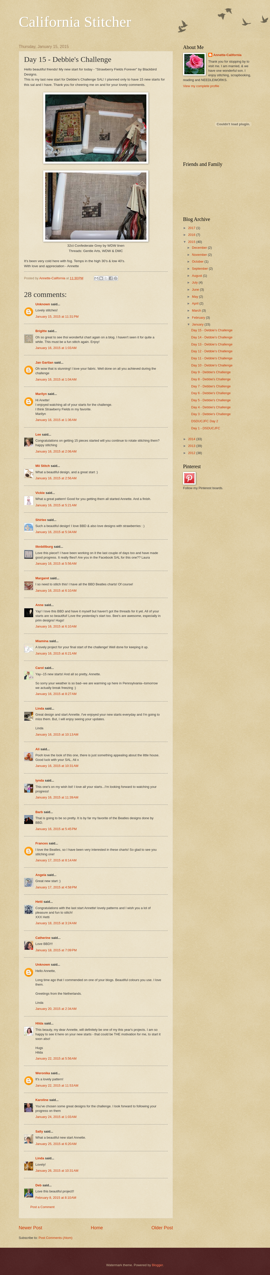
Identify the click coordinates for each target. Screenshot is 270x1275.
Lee (38, 434)
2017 (192, 228)
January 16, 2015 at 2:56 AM (56, 478)
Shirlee (40, 520)
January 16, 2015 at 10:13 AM (56, 734)
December (200, 247)
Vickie (40, 493)
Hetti (39, 902)
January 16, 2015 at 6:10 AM (56, 590)
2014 (192, 439)
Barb (39, 812)
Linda (39, 708)
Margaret (42, 578)
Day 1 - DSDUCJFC (205, 428)
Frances (41, 843)
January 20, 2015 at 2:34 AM (56, 1009)
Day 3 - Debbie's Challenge (211, 414)
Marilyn (41, 394)
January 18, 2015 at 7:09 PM (56, 950)
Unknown (42, 304)
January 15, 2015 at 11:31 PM (57, 316)
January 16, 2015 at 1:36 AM (56, 420)
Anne (39, 605)
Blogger (157, 1265)
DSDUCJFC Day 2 (204, 421)
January (198, 324)
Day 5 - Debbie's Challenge (211, 400)
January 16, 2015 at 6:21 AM (56, 653)
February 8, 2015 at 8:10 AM (55, 1197)
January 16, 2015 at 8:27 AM (56, 694)
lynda (39, 780)
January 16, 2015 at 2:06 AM (56, 451)
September (200, 268)
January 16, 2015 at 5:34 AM (56, 532)
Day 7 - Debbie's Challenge (211, 386)
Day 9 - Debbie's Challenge (211, 372)
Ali (37, 749)
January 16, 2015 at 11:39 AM (56, 797)
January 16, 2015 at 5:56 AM (56, 563)
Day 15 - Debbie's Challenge (212, 330)
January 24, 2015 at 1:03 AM (56, 1117)
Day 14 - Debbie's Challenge (212, 337)
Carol (39, 668)
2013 (192, 446)
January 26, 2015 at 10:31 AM (56, 1170)
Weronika (42, 1073)
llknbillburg (44, 546)
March (197, 310)
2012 (192, 453)
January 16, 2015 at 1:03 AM (56, 348)
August (197, 276)
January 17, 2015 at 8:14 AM (56, 860)
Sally (39, 1131)
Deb (38, 1185)
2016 (192, 235)
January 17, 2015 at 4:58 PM (56, 887)
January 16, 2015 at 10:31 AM (56, 766)
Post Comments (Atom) (56, 1238)
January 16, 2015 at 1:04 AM (56, 379)
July (195, 282)
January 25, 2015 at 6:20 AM (56, 1144)
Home (97, 1227)
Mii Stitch (42, 466)
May (195, 296)
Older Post (162, 1227)
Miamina (42, 641)
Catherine (42, 938)
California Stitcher (75, 21)
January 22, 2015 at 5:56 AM (56, 1058)
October (198, 261)
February (199, 317)
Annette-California (227, 55)
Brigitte (41, 331)
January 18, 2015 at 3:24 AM (56, 923)
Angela (40, 875)
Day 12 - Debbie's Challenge (212, 351)
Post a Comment (42, 1207)
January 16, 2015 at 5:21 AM (56, 505)
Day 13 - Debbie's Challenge (212, 344)
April (195, 303)
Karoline (42, 1100)
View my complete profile (201, 86)
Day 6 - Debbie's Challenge (211, 393)
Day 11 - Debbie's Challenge (212, 358)
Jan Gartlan (44, 362)
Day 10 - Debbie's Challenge (212, 365)
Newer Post (30, 1227)
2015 (192, 242)
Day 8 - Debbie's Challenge (211, 379)
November (200, 255)
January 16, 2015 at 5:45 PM (56, 829)
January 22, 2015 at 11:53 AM (56, 1085)
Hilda (39, 1023)
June (196, 289)
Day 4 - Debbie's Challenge (211, 407)
